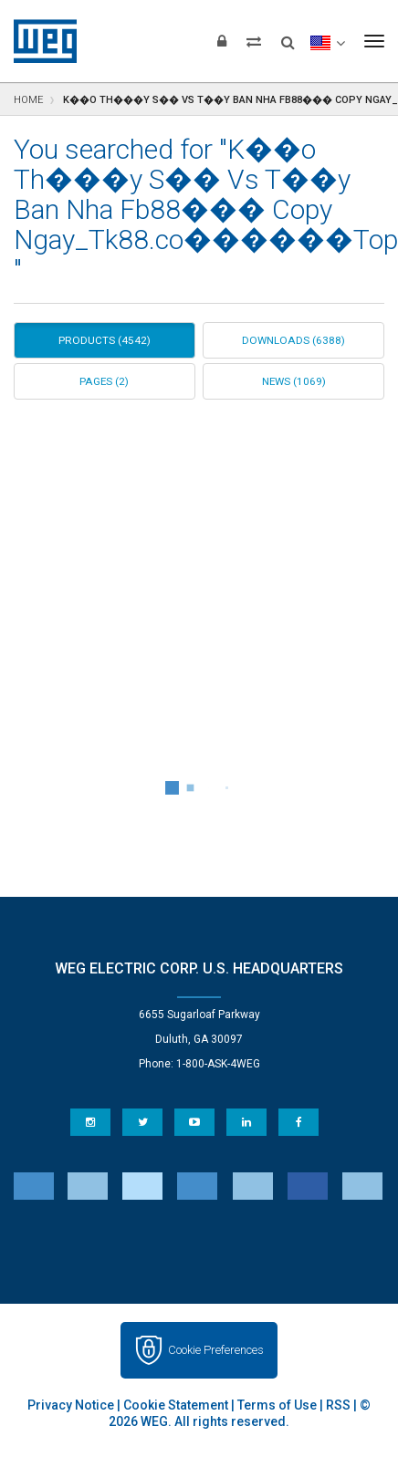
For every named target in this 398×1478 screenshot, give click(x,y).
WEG (39, 41)
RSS (338, 1405)
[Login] (222, 41)
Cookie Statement (175, 1405)
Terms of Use (277, 1405)
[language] (327, 41)
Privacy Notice (70, 1405)
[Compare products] (253, 41)
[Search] (288, 36)
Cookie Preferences (216, 1350)
